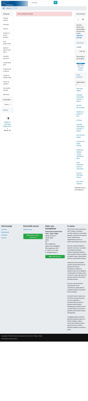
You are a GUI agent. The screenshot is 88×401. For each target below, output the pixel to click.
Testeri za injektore (6, 83)
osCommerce (13, 339)
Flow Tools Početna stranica (80, 68)
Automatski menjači (6, 89)
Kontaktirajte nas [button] (55, 256)
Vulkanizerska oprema (7, 70)
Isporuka (4, 229)
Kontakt (3, 238)
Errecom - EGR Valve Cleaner (79, 175)
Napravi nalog (27, 229)
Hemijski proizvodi (6, 57)
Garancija (4, 235)
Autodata (6, 24)
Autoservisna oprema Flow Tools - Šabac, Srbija (27, 336)
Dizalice (5, 29)
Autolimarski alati (7, 64)
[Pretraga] (42, 2)
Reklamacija (5, 232)
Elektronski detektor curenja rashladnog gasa (79, 154)
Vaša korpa (79, 43)
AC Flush (79, 120)
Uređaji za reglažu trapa (7, 76)
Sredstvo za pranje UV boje (80, 114)
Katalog (8, 8)
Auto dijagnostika (7, 42)
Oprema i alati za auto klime (7, 50)
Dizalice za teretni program (6, 35)
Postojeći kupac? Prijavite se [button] (33, 236)
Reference (6, 94)
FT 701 (15, 8)
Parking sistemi (5, 19)
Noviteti (5, 110)
